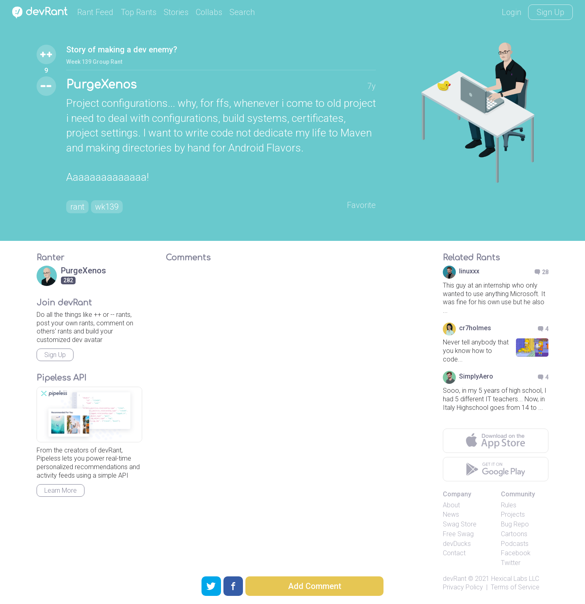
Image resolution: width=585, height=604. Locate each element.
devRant (454, 578)
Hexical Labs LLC (515, 578)
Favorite (361, 205)
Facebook (516, 553)
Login (511, 12)
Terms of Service (515, 587)
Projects (513, 514)
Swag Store (460, 524)
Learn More (60, 490)
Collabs (209, 12)
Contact (454, 553)
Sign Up (550, 12)
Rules (508, 505)
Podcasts (515, 544)
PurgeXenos (101, 84)
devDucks (457, 544)
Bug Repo (515, 524)
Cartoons (514, 534)
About (451, 505)
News (451, 514)
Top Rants (138, 12)
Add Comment (314, 586)
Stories (176, 12)
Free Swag (458, 534)
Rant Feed (95, 12)
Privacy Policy (463, 587)
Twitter (510, 563)
